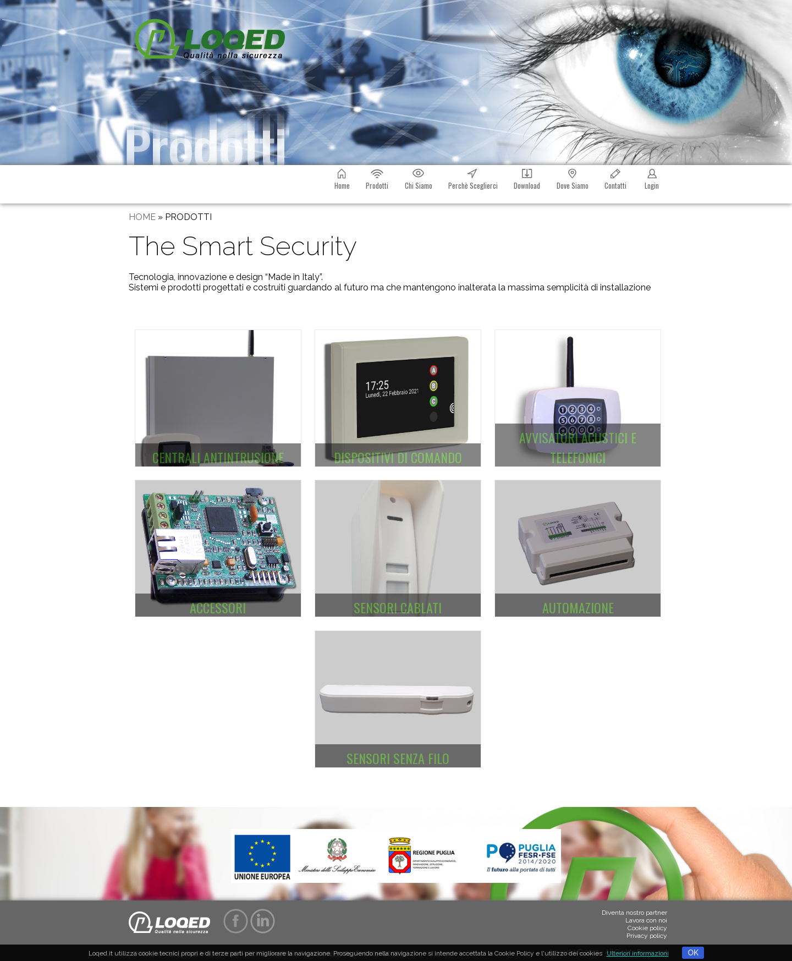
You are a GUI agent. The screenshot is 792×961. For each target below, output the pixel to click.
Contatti (615, 178)
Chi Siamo (418, 178)
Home (342, 178)
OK (693, 952)
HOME (142, 217)
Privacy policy (646, 936)
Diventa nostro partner (634, 912)
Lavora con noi (646, 920)
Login (652, 178)
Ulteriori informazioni (638, 953)
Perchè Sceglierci (473, 178)
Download (527, 178)
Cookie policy (647, 928)
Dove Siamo (572, 178)
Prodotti (377, 178)
